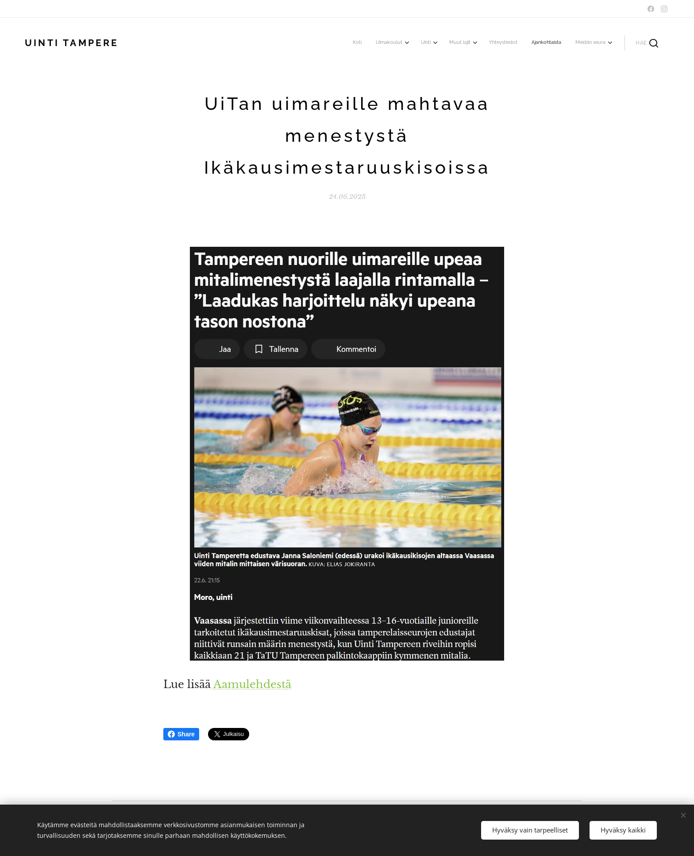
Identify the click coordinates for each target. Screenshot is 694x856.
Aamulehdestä (251, 684)
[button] (647, 43)
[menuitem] (509, 43)
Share (181, 734)
